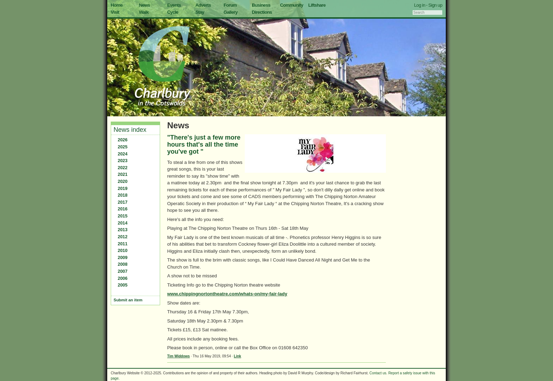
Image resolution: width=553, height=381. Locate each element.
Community (291, 5)
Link (237, 356)
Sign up (435, 5)
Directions (262, 12)
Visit (115, 12)
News (144, 5)
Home (117, 5)
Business (261, 5)
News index (130, 129)
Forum (230, 5)
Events (174, 5)
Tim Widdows (178, 356)
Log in (419, 5)
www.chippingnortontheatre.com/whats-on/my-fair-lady (227, 293)
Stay (199, 12)
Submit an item (128, 300)
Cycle (172, 12)
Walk (143, 12)
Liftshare (317, 5)
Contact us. (379, 373)
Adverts (203, 5)
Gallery (231, 12)
